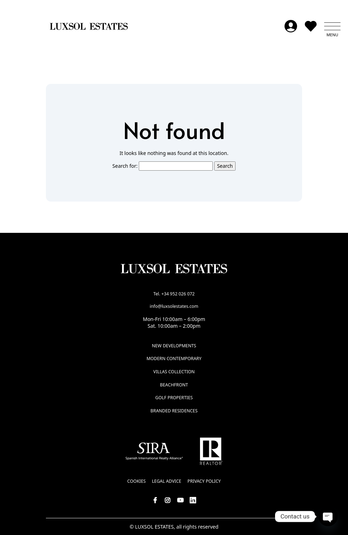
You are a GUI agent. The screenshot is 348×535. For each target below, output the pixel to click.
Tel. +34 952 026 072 (174, 294)
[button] (332, 26)
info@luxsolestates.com (174, 306)
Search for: (125, 165)
